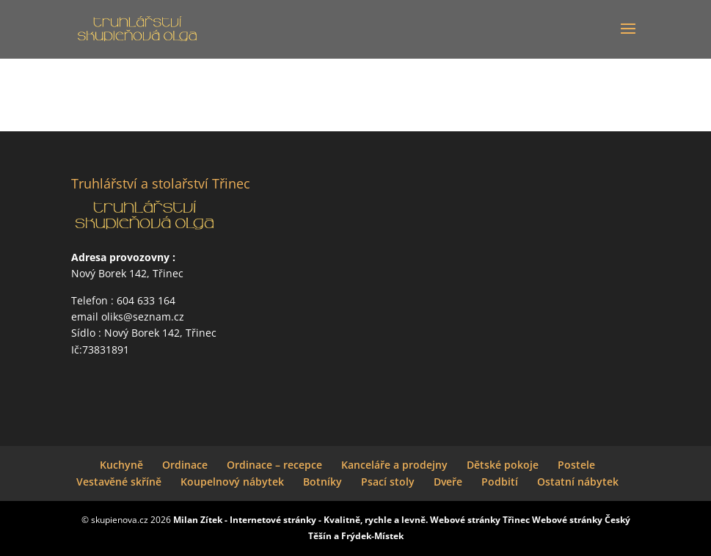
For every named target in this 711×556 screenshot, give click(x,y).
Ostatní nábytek (578, 482)
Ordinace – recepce (274, 465)
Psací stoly (388, 482)
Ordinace (185, 465)
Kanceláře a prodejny (394, 465)
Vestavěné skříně (118, 482)
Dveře (448, 482)
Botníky (322, 482)
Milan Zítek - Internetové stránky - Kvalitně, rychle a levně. (300, 519)
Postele (576, 465)
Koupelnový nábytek (232, 482)
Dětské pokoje (503, 465)
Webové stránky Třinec (480, 519)
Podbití (499, 482)
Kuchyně (121, 465)
